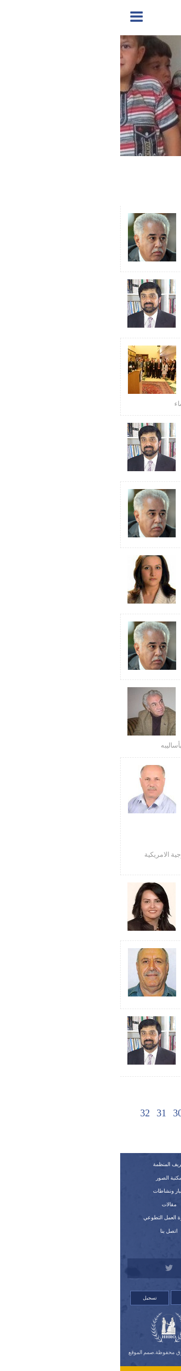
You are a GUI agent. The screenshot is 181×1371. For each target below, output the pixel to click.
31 (41, 1113)
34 (91, 1131)
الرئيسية (132, 1164)
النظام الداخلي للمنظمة (132, 1191)
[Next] (74, 1131)
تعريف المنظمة (49, 1164)
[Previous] (156, 1112)
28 (91, 1113)
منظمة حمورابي (129, 383)
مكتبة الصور (49, 1178)
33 (107, 1131)
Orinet (90, 1358)
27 (107, 1113)
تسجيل (30, 1297)
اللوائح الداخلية (132, 1204)
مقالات (49, 1204)
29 (74, 1113)
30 (58, 1113)
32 (25, 1113)
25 (140, 1113)
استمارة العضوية (132, 1217)
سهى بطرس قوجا (127, 573)
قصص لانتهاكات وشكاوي (132, 1231)
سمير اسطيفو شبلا (126, 976)
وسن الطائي (133, 900)
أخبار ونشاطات (49, 1191)
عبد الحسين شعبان (125, 231)
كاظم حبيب (134, 725)
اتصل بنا (48, 1231)
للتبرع (132, 1244)
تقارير (132, 1178)
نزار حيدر (137, 297)
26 (123, 1113)
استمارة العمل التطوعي (48, 1217)
